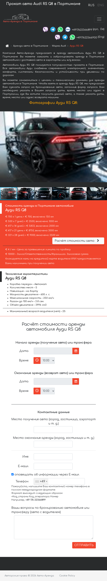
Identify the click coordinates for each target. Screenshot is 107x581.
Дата (23, 351)
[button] (104, 147)
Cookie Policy (67, 575)
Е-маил (23, 466)
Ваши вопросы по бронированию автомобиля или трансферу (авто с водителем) (50, 510)
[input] (53, 351)
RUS (91, 5)
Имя (25, 456)
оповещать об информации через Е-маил (45, 474)
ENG (100, 5)
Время (23, 360)
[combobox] (41, 481)
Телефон (22, 481)
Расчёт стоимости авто (77, 240)
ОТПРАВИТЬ (84, 545)
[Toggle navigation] (99, 19)
